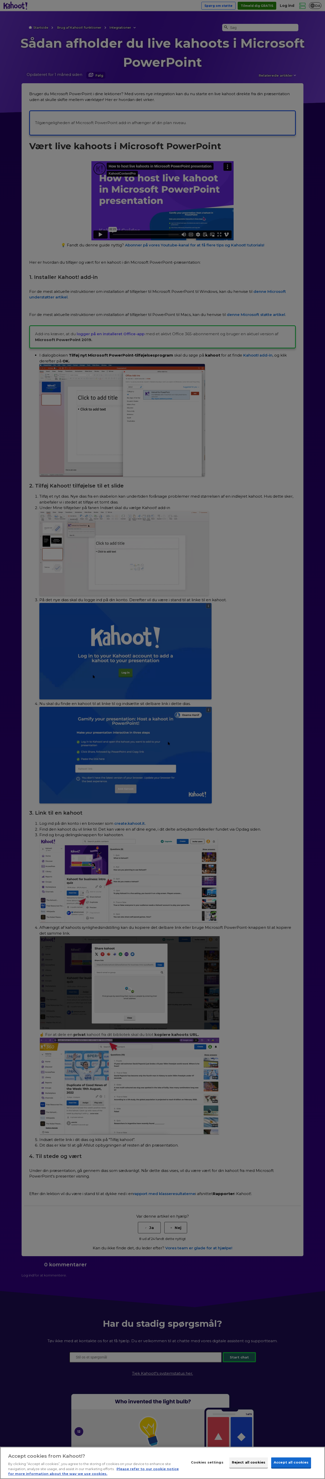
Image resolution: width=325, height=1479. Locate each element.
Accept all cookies (291, 1462)
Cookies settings (207, 1462)
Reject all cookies (248, 1462)
